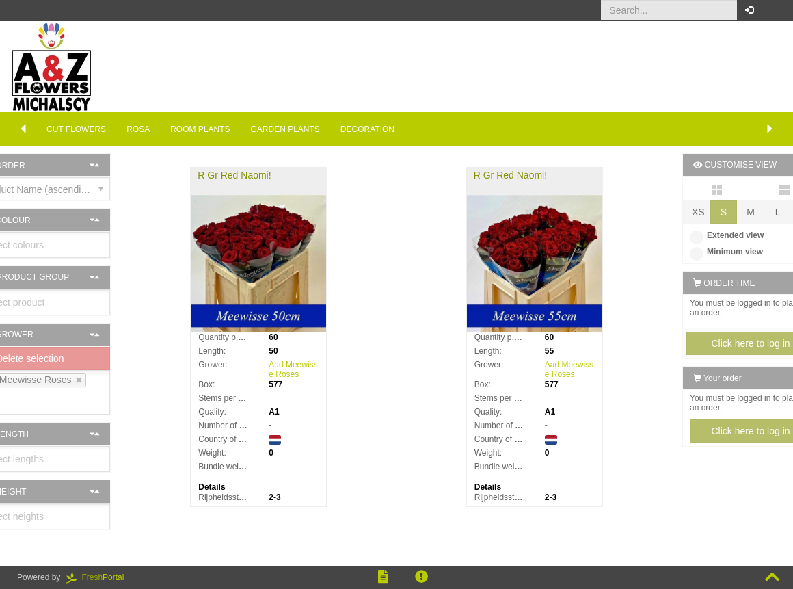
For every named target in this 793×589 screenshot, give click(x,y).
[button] (772, 10)
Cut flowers (76, 129)
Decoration (367, 129)
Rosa (138, 129)
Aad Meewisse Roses (310, 369)
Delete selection (56, 358)
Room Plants (200, 129)
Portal (99, 577)
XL (773, 212)
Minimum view (693, 252)
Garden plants (285, 129)
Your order (684, 378)
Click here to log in (717, 343)
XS (665, 212)
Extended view (694, 235)
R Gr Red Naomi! (251, 175)
